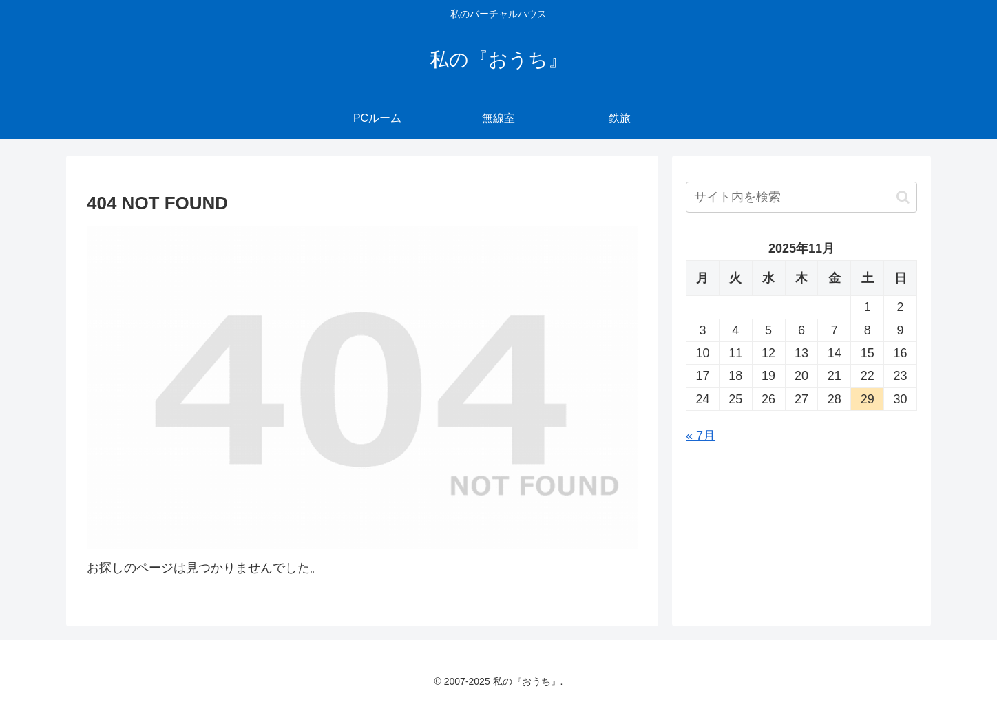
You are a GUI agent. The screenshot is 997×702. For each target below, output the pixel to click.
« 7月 (700, 436)
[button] (903, 197)
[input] (801, 197)
